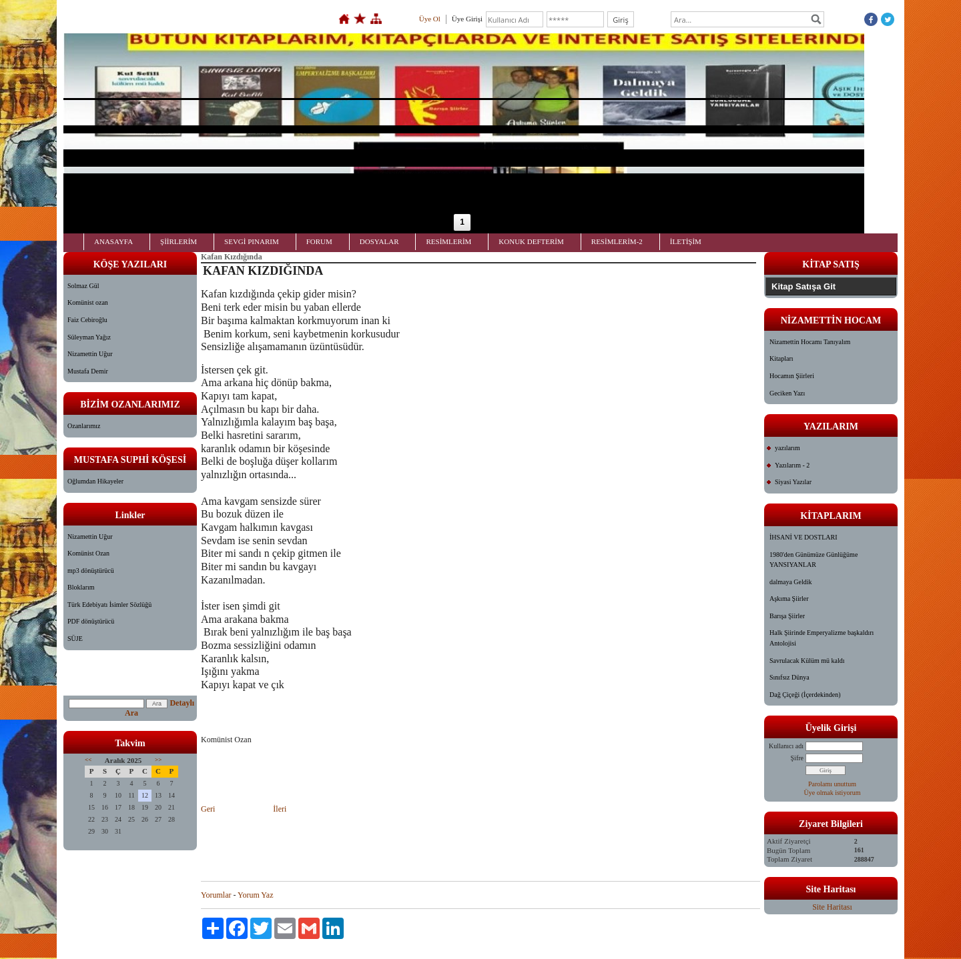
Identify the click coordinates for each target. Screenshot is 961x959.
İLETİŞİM (685, 241)
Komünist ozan (87, 302)
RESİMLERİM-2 (617, 241)
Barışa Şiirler (787, 616)
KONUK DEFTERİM (531, 241)
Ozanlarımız (83, 425)
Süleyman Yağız (89, 337)
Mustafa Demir (87, 371)
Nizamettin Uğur (89, 353)
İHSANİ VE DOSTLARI (803, 537)
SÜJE (75, 638)
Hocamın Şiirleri (791, 375)
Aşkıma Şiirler (789, 598)
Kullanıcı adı (786, 746)
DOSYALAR (379, 241)
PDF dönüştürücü (90, 621)
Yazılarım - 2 (792, 465)
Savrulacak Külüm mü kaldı (806, 660)
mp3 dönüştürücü (90, 570)
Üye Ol (429, 19)
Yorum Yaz (255, 895)
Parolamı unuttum (832, 784)
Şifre (797, 758)
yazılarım (787, 447)
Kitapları (781, 358)
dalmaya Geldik (790, 582)
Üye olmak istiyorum (832, 792)
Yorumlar (216, 895)
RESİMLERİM (448, 241)
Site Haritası (832, 907)
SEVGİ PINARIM (251, 241)
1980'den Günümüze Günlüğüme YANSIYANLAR (813, 560)
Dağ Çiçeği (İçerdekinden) (805, 694)
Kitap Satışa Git (803, 286)
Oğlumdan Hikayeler (95, 481)
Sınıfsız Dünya (789, 677)
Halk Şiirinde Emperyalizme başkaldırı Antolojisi (821, 638)
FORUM (319, 241)
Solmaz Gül (83, 285)
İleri (278, 809)
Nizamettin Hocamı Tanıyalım (809, 341)
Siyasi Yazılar (793, 482)
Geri (209, 809)
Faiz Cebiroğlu (87, 319)
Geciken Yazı (787, 393)
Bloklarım (81, 587)
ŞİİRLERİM (178, 241)
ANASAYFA (113, 241)
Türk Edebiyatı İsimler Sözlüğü (109, 604)
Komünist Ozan (88, 553)
